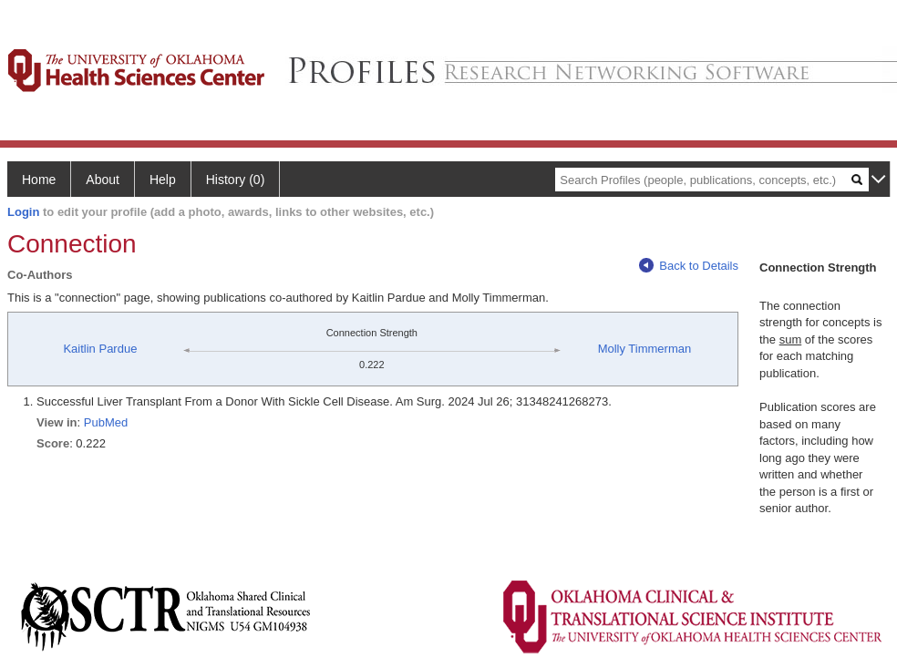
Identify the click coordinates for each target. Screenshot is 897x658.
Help (163, 179)
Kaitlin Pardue (100, 348)
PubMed (106, 422)
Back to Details (688, 265)
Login (23, 212)
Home (39, 179)
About (102, 179)
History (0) (235, 179)
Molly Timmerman (645, 348)
